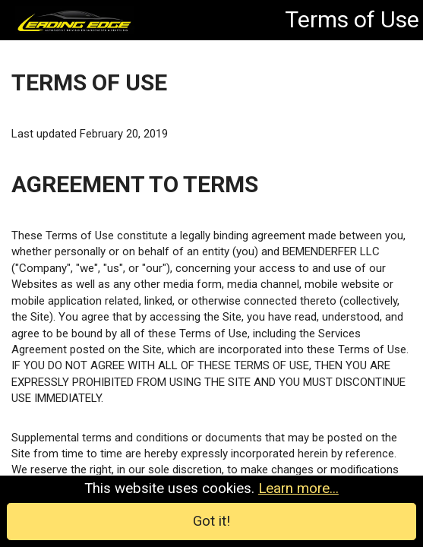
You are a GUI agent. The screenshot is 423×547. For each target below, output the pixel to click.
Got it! (211, 522)
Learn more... (295, 491)
